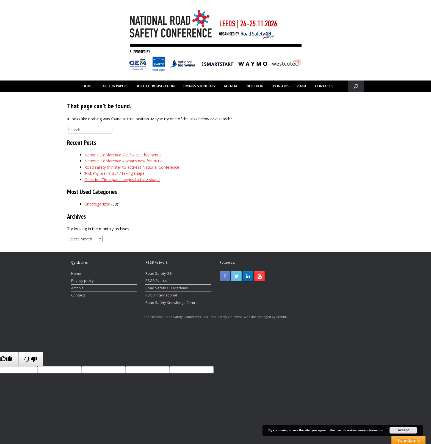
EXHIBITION (254, 86)
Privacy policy (82, 280)
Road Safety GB (158, 273)
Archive (77, 287)
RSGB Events (156, 280)
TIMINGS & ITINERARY (199, 86)
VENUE (302, 86)
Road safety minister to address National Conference (131, 167)
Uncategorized (97, 204)
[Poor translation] (30, 359)
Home (76, 273)
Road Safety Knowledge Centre (171, 302)
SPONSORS (280, 86)
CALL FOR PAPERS (113, 86)
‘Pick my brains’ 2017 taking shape (114, 173)
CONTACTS (323, 86)
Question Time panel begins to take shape (122, 179)
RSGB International (161, 295)
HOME (87, 86)
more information (370, 430)
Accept (403, 430)
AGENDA (230, 86)
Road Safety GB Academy (166, 287)
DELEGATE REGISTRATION (155, 86)
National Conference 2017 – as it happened (123, 154)
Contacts (78, 295)
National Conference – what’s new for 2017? (123, 160)
